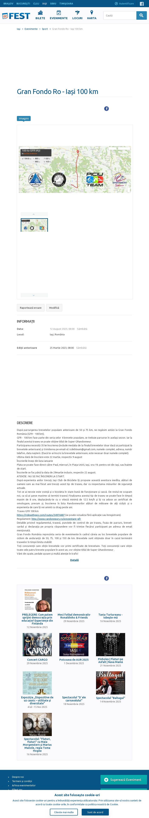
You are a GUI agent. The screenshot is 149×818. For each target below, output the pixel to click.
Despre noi (18, 777)
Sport (45, 29)
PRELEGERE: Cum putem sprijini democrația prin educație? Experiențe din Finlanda (37, 619)
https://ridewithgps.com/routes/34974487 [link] (41, 515)
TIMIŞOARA (66, 3)
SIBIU (53, 3)
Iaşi (18, 29)
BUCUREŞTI (23, 3)
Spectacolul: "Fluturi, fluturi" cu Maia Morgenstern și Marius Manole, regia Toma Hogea (37, 745)
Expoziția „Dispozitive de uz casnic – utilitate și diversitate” (37, 700)
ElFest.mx (17, 789)
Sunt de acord (95, 812)
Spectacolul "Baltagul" (110, 698)
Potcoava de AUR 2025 (73, 659)
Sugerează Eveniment (122, 780)
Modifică (54, 307)
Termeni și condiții (22, 781)
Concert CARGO (37, 659)
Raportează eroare (31, 307)
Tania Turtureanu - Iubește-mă (110, 616)
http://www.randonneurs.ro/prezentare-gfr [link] (56, 518)
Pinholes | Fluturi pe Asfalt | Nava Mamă (110, 661)
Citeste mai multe (64, 812)
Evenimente (31, 29)
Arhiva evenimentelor (24, 785)
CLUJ (36, 3)
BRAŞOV (8, 3)
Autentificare (124, 4)
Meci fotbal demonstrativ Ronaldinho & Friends (74, 616)
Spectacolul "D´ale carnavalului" (74, 699)
